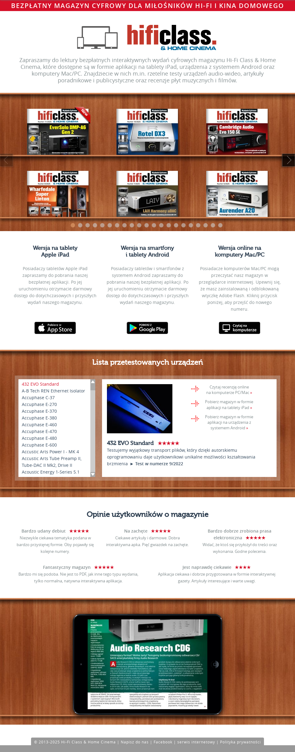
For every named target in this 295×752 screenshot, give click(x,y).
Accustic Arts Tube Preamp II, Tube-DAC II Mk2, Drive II (51, 461)
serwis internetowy (196, 741)
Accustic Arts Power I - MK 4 (50, 452)
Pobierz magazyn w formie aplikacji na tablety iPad (229, 404)
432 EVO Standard (40, 384)
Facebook (163, 741)
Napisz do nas (135, 741)
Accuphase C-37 (38, 397)
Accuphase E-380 (39, 418)
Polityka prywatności (240, 741)
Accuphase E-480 (39, 438)
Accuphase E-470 (39, 431)
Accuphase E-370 (39, 411)
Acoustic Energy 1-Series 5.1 (51, 472)
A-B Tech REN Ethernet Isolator (53, 391)
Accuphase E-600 (39, 445)
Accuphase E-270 (39, 404)
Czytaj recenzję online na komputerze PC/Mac (227, 389)
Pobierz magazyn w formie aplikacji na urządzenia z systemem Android (229, 422)
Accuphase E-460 (39, 424)
